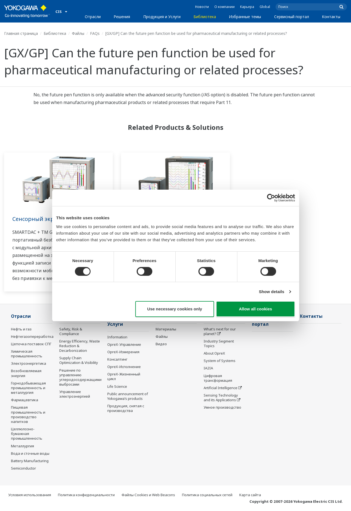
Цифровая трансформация (218, 378)
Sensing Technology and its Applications (221, 397)
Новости (202, 6)
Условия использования (29, 494)
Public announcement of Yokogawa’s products (127, 396)
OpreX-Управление (124, 344)
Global (265, 6)
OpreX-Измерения (123, 351)
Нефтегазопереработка (32, 336)
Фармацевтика (24, 399)
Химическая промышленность (26, 353)
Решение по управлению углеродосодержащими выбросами (80, 377)
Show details (271, 291)
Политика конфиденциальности (86, 494)
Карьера (247, 6)
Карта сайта (250, 494)
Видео (161, 343)
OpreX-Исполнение (124, 366)
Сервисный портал (291, 16)
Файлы (78, 33)
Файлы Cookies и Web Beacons (148, 494)
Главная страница (21, 33)
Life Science (117, 386)
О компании (224, 6)
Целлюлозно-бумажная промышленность (26, 433)
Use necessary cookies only (174, 309)
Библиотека (204, 16)
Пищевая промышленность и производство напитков (28, 414)
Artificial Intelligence (220, 387)
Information (117, 337)
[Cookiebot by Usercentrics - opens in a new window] (271, 198)
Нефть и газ (21, 329)
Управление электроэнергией (74, 394)
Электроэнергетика (28, 363)
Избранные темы (245, 16)
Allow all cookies (255, 309)
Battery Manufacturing (30, 460)
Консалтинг (117, 359)
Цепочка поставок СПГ (31, 343)
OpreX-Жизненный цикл (123, 376)
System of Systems (219, 360)
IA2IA (208, 368)
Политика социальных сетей (207, 494)
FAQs (95, 33)
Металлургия (22, 445)
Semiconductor (23, 468)
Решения (122, 16)
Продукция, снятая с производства (125, 408)
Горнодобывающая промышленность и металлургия (28, 388)
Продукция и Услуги (162, 16)
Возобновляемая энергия (26, 373)
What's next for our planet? (220, 331)
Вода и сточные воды (30, 453)
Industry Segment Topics (219, 343)
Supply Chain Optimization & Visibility (78, 360)
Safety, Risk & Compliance (70, 331)
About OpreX (214, 353)
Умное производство (222, 407)
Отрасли (93, 16)
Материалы (166, 329)
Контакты (331, 16)
